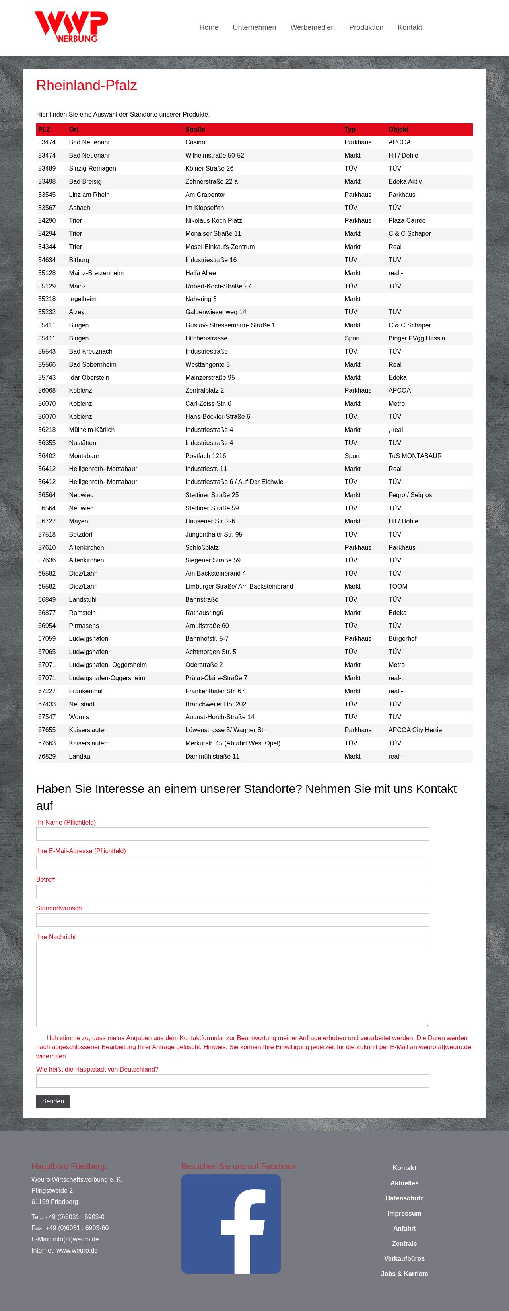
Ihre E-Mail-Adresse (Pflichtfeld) (232, 858)
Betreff (232, 887)
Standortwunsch (232, 916)
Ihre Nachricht (232, 980)
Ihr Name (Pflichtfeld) (232, 830)
